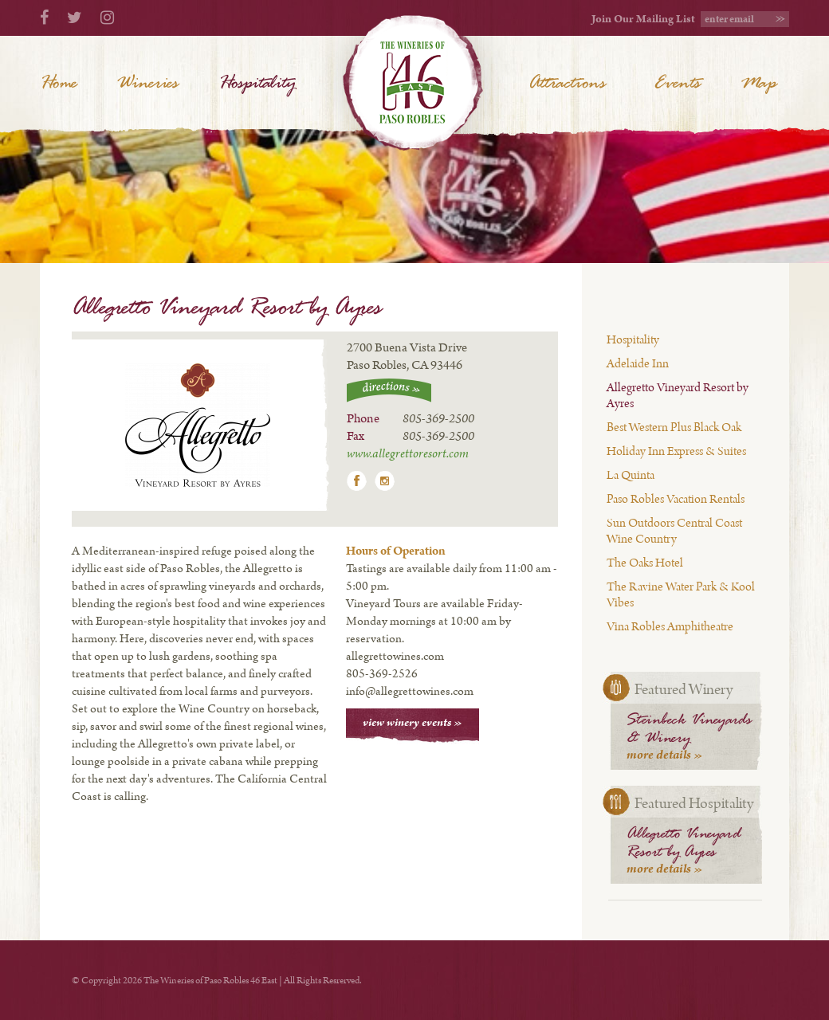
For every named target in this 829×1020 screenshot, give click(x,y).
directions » (389, 390)
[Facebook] (44, 18)
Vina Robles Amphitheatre (670, 627)
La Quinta (630, 475)
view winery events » (412, 722)
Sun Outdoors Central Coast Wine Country (674, 531)
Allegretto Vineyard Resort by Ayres (677, 396)
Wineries (148, 83)
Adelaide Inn (638, 364)
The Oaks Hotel (645, 563)
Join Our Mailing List (643, 19)
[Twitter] (74, 18)
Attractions (567, 83)
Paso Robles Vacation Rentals (676, 499)
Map (758, 83)
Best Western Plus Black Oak (674, 427)
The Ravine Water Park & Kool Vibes (681, 595)
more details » (665, 755)
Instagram (385, 481)
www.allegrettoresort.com (408, 454)
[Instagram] (107, 18)
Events (677, 83)
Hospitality (633, 340)
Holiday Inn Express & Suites (676, 451)
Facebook (357, 481)
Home (58, 83)
